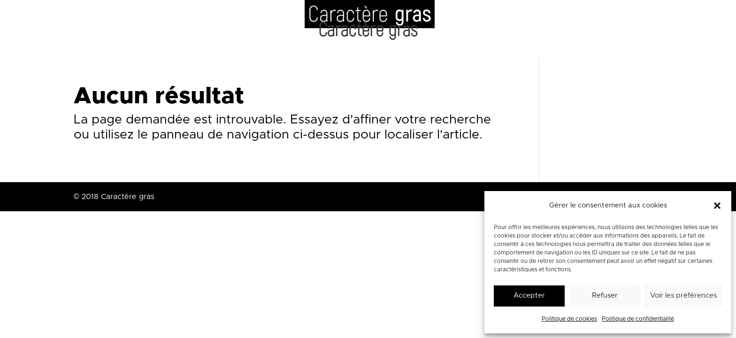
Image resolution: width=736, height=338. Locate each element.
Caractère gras (368, 32)
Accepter (529, 295)
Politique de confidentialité (638, 319)
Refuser (605, 295)
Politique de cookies (569, 319)
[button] (717, 205)
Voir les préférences (683, 295)
